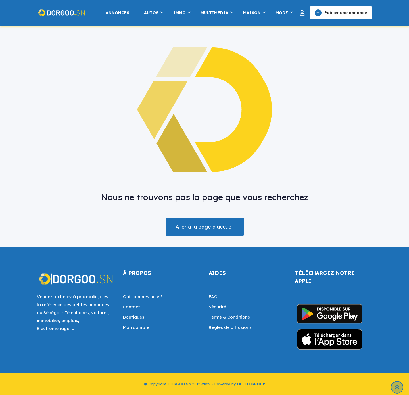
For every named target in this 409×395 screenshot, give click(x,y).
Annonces (117, 12)
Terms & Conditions (229, 317)
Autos (151, 12)
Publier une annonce (341, 12)
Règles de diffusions (230, 327)
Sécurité (217, 307)
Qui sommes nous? (142, 296)
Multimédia (214, 12)
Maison (252, 12)
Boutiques (133, 317)
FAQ (213, 296)
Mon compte (136, 327)
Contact (131, 307)
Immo (179, 12)
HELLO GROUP (251, 384)
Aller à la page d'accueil (205, 226)
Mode (282, 12)
